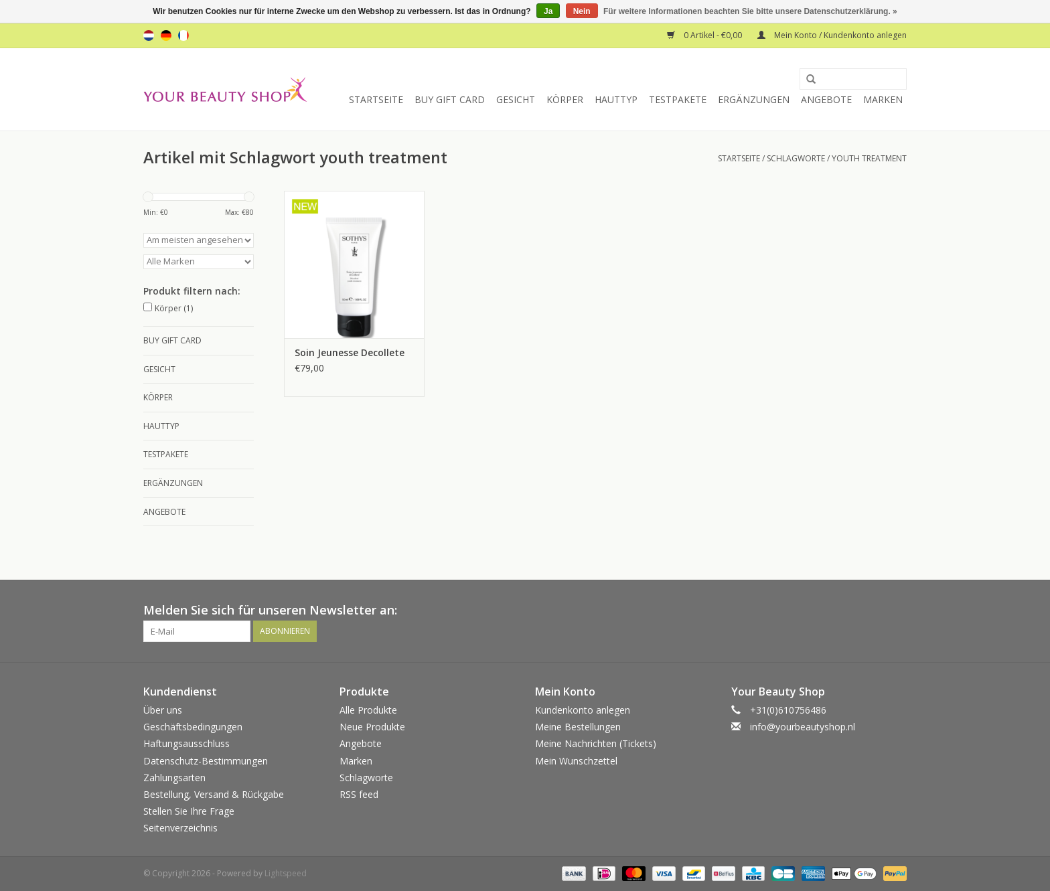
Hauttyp (616, 99)
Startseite (376, 99)
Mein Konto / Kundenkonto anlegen (832, 35)
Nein (582, 11)
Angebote (826, 99)
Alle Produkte (368, 710)
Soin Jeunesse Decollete (349, 352)
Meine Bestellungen (578, 726)
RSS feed (359, 794)
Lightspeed (286, 873)
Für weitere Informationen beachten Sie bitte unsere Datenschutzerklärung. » (750, 11)
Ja (548, 11)
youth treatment (869, 158)
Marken (883, 99)
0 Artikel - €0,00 (705, 35)
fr (183, 35)
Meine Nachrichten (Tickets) (595, 743)
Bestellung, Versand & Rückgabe (213, 794)
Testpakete (677, 99)
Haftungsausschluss (186, 743)
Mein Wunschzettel (576, 760)
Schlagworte (796, 158)
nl (148, 35)
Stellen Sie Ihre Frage (188, 811)
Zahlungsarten (174, 777)
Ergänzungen (754, 99)
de (166, 35)
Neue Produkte (372, 726)
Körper (564, 99)
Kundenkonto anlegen (582, 710)
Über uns (162, 710)
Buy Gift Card (450, 99)
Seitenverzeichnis (180, 827)
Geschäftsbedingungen (192, 726)
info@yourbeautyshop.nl (802, 726)
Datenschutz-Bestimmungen (205, 760)
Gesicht (515, 99)
